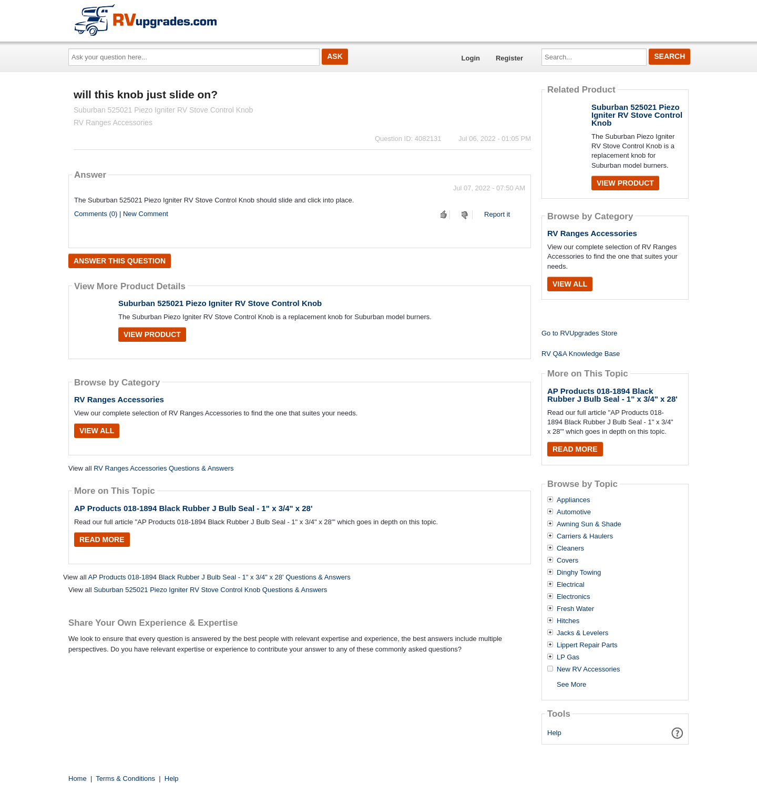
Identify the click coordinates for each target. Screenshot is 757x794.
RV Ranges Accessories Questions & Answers (163, 468)
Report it (497, 214)
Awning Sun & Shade (589, 524)
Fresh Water (575, 609)
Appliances (573, 500)
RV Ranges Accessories (119, 399)
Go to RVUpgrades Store (579, 333)
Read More (102, 539)
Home (77, 778)
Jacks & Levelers (582, 633)
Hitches (568, 621)
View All (96, 430)
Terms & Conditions (125, 778)
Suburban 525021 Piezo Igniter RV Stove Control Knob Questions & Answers (210, 590)
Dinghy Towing (579, 572)
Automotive (574, 512)
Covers (567, 560)
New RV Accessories (588, 669)
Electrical (571, 584)
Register (509, 58)
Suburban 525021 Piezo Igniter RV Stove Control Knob (220, 303)
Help (554, 733)
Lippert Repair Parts (587, 645)
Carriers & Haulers (585, 536)
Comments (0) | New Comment (121, 214)
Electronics (573, 596)
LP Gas (568, 657)
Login (471, 58)
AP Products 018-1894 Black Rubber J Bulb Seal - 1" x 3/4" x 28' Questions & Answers (219, 577)
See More (571, 684)
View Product (152, 334)
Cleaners (570, 548)
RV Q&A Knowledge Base (580, 354)
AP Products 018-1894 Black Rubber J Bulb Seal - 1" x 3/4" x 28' (193, 508)
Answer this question (120, 261)
